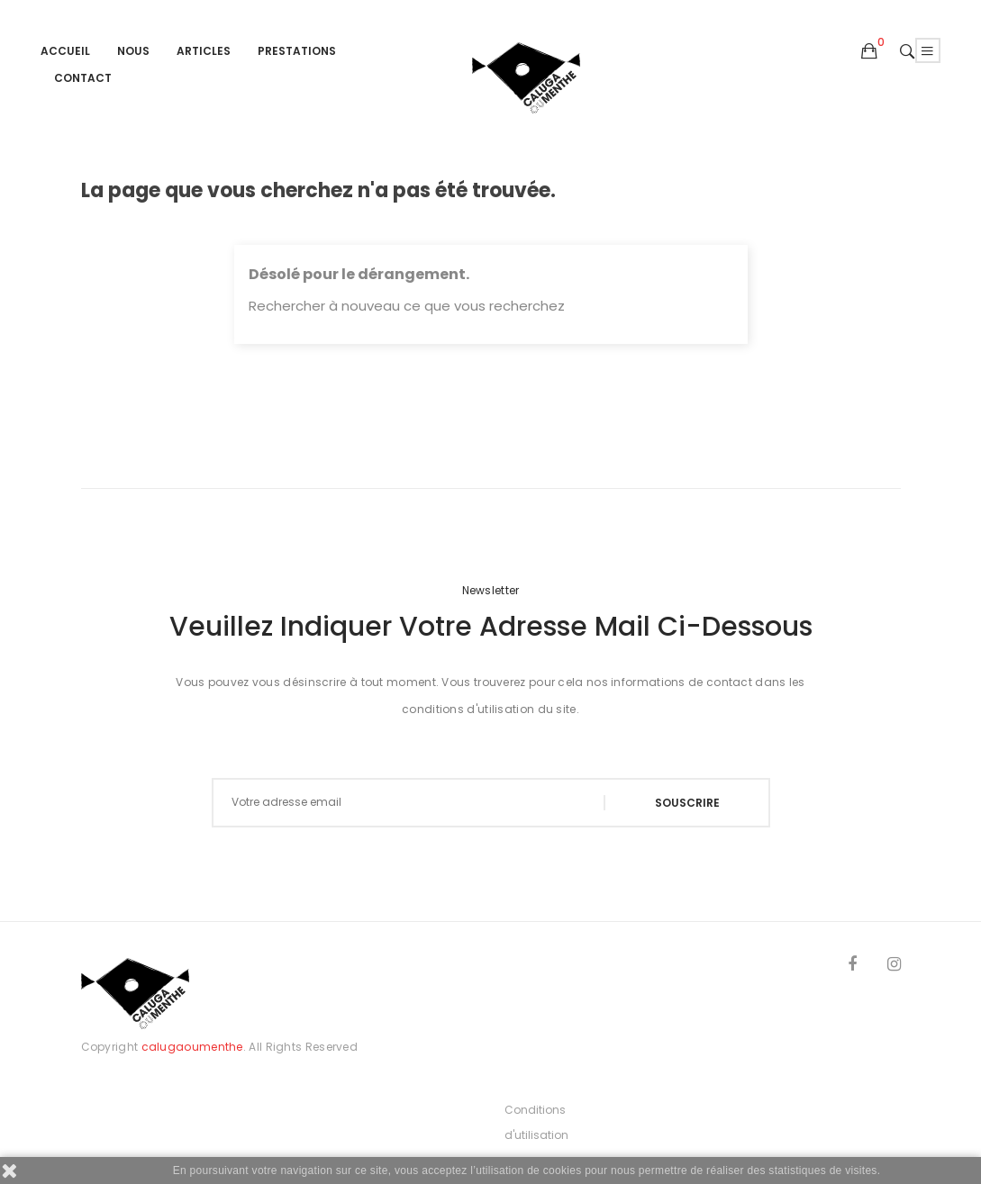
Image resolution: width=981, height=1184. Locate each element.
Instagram (894, 967)
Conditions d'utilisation (536, 1122)
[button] (869, 52)
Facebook (852, 967)
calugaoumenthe (192, 1046)
